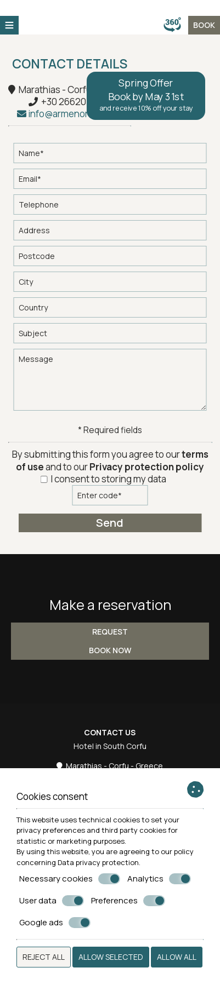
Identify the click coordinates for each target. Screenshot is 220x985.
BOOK (204, 25)
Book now (110, 650)
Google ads (55, 922)
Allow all (176, 957)
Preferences (128, 900)
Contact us (110, 732)
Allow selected (110, 957)
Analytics (159, 878)
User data (51, 900)
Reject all (43, 957)
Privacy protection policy (146, 466)
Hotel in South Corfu (110, 746)
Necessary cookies (69, 878)
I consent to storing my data (103, 479)
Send (109, 522)
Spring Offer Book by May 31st (146, 94)
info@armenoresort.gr (69, 113)
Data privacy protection (98, 862)
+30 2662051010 (75, 101)
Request (110, 631)
